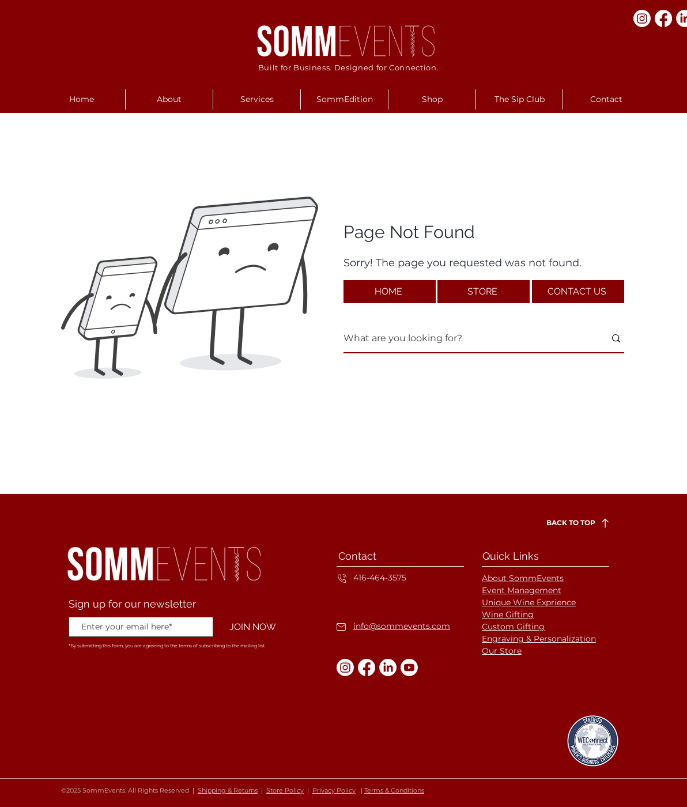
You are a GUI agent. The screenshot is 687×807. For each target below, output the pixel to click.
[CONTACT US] (578, 291)
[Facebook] (663, 18)
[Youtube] (409, 667)
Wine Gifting (508, 614)
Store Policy (285, 790)
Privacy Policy (334, 790)
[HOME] (390, 291)
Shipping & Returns (228, 790)
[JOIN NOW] (252, 627)
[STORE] (483, 291)
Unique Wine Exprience (529, 602)
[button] (169, 99)
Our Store (502, 651)
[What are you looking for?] (466, 338)
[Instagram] (642, 18)
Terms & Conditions (394, 790)
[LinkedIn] (388, 667)
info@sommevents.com (401, 626)
